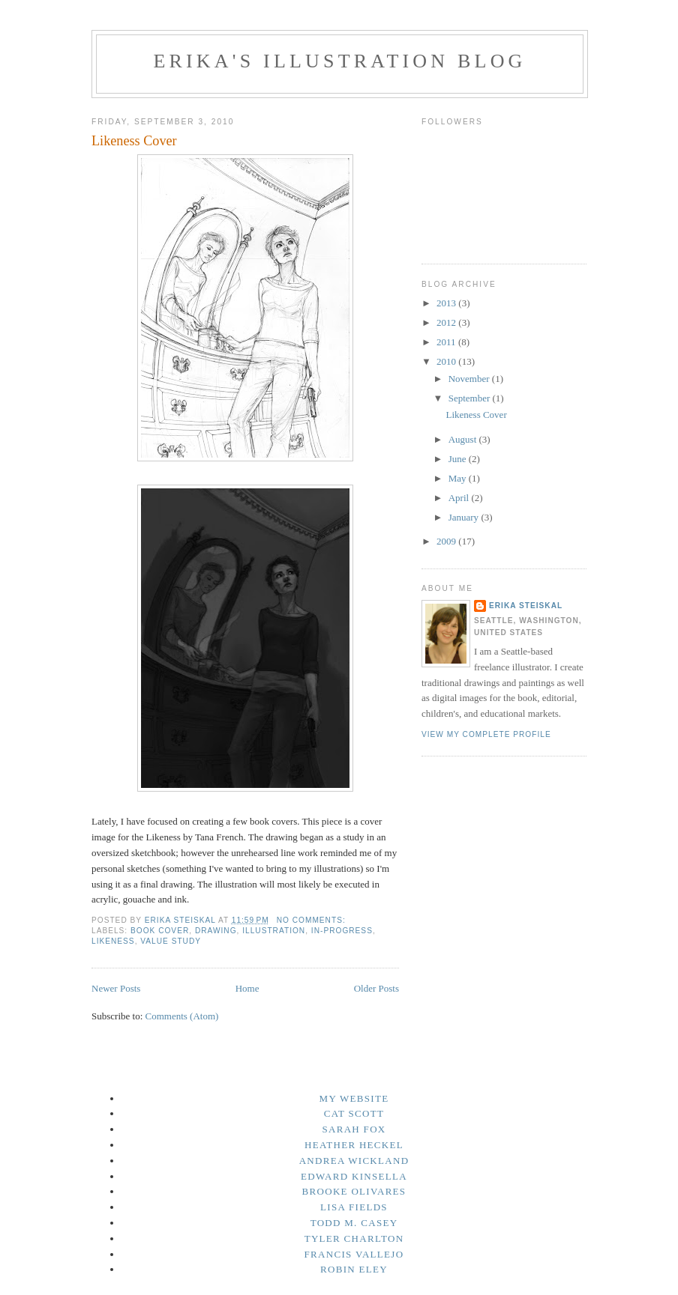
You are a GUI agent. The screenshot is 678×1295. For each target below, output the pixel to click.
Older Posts (376, 988)
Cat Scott (354, 1113)
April (460, 497)
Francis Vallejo (354, 1254)
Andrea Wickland (354, 1160)
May (458, 478)
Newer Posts (116, 988)
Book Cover (159, 930)
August (463, 439)
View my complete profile (486, 734)
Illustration (273, 930)
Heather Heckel (354, 1144)
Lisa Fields (354, 1207)
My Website (354, 1098)
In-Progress (342, 930)
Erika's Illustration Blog (339, 61)
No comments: (313, 920)
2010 (447, 361)
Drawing (216, 930)
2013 (447, 303)
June (458, 458)
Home (248, 988)
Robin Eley (354, 1269)
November (470, 378)
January (465, 517)
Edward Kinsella (354, 1176)
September (470, 398)
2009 (447, 541)
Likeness (113, 941)
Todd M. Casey (354, 1222)
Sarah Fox (354, 1129)
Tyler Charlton (354, 1238)
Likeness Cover (134, 140)
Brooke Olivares (354, 1191)
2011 (447, 342)
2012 (447, 322)
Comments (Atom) (182, 1016)
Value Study (170, 941)
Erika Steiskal (525, 605)
